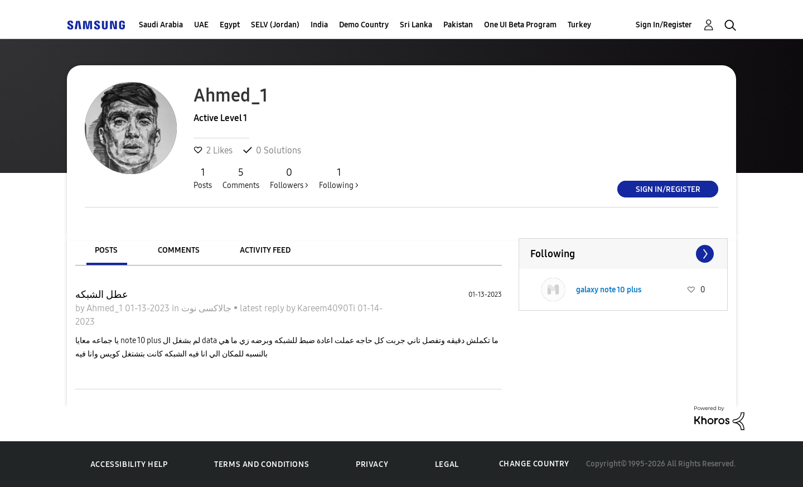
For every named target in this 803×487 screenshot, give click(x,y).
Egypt (230, 25)
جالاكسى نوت (207, 308)
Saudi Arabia (161, 25)
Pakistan (458, 25)
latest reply (263, 308)
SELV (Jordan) (275, 25)
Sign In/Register (664, 25)
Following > (339, 178)
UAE (201, 25)
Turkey (579, 25)
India (319, 25)
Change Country (534, 464)
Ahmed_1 (105, 308)
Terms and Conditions (261, 464)
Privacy (372, 464)
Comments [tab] (179, 250)
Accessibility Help (129, 464)
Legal (447, 464)
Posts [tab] (106, 250)
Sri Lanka (416, 25)
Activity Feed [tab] (265, 250)
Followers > (289, 178)
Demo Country (364, 25)
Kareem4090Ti (327, 308)
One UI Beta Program (520, 25)
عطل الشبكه (101, 294)
